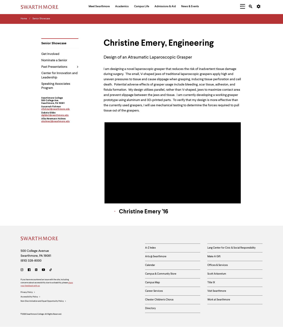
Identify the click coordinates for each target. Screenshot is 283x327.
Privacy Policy (28, 292)
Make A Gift (214, 256)
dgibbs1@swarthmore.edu (55, 115)
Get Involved (50, 54)
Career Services (154, 291)
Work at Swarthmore (218, 299)
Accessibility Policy (30, 297)
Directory (150, 308)
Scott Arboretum (216, 274)
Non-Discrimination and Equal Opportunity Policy (43, 301)
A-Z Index (150, 248)
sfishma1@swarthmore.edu (55, 109)
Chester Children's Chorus (159, 299)
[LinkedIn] (36, 270)
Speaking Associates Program (55, 86)
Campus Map (152, 282)
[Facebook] (29, 270)
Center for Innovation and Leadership (59, 75)
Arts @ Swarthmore (155, 256)
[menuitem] (99, 7)
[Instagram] (23, 270)
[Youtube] (43, 270)
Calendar (150, 265)
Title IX (211, 282)
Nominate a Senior (54, 60)
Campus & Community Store (160, 274)
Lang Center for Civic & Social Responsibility (231, 248)
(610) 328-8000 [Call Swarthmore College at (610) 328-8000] (31, 260)
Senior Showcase (53, 43)
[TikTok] (50, 270)
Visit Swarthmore (216, 291)
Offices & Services (217, 265)
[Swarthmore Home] (39, 239)
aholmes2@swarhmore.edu (55, 122)
